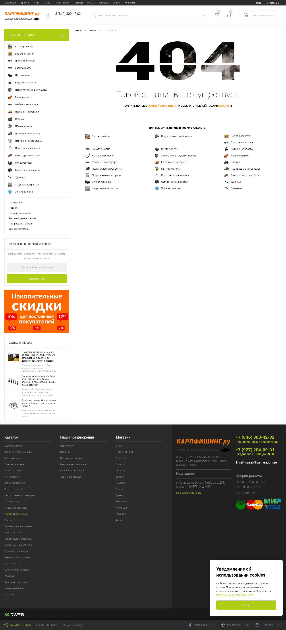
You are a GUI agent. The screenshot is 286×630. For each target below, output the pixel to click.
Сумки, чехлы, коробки (171, 182)
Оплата (50, 2)
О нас (7, 2)
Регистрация (272, 2)
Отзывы (38, 2)
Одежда (232, 162)
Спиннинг (233, 188)
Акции (119, 520)
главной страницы (161, 105)
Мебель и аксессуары (101, 162)
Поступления (16, 202)
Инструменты (166, 149)
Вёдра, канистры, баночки (173, 136)
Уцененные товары (19, 229)
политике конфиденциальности (235, 595)
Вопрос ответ (130, 2)
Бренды (114, 2)
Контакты (89, 2)
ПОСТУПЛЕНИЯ (22, 2)
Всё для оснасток (237, 136)
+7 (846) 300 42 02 (46, 625)
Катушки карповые (239, 149)
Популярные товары (20, 213)
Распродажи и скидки (20, 223)
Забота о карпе (97, 149)
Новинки (13, 207)
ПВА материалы (167, 169)
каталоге (224, 105)
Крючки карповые (99, 156)
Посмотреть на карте (188, 492)
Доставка (63, 2)
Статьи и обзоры (20, 342)
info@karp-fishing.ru (73, 625)
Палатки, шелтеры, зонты (103, 169)
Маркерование (236, 156)
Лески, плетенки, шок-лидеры (175, 156)
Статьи (102, 2)
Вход (258, 2)
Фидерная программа (101, 188)
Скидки (76, 2)
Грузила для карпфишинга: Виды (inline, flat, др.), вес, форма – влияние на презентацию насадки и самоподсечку (39, 380)
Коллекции (121, 507)
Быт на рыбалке (98, 136)
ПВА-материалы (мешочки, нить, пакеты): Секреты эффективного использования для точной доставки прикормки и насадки (38, 356)
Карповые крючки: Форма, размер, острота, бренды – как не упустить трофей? (39, 403)
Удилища (232, 182)
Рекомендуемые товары (22, 218)
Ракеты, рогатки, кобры (241, 175)
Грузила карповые (238, 142)
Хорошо (246, 605)
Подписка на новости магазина (30, 244)
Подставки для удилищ (172, 175)
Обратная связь (17, 625)
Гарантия (121, 514)
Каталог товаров (37, 35)
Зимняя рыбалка (168, 188)
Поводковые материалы (242, 169)
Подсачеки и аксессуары (103, 175)
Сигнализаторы (98, 182)
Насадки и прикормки (171, 162)
